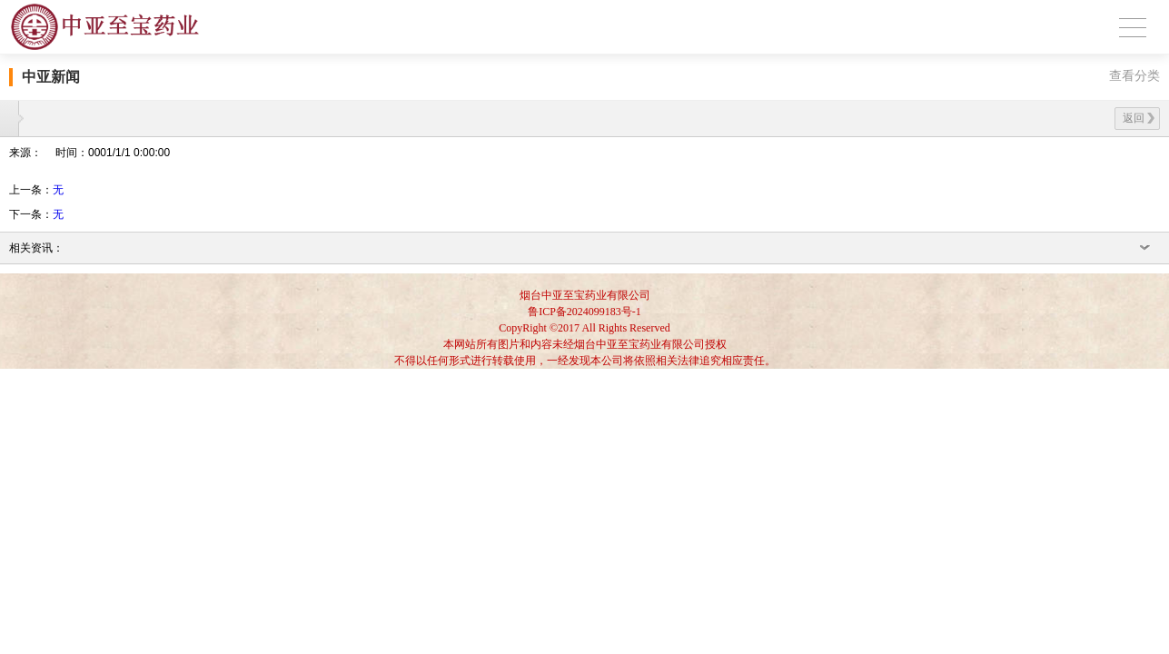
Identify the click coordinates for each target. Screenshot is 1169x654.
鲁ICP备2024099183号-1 (584, 311)
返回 (1138, 118)
